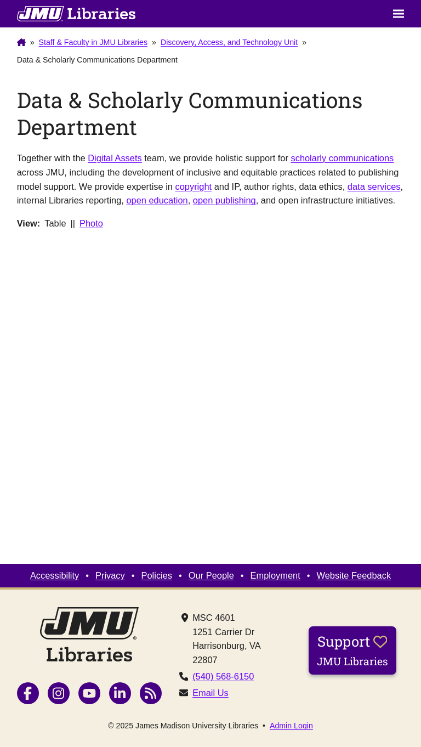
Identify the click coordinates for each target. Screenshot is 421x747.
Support (352, 650)
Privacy (110, 575)
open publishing (224, 200)
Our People (211, 575)
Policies (157, 575)
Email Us (210, 693)
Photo (91, 223)
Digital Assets (114, 158)
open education (156, 200)
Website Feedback (354, 575)
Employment (275, 575)
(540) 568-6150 (223, 676)
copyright (193, 186)
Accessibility (54, 575)
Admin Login (291, 725)
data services (374, 186)
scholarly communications (342, 158)
